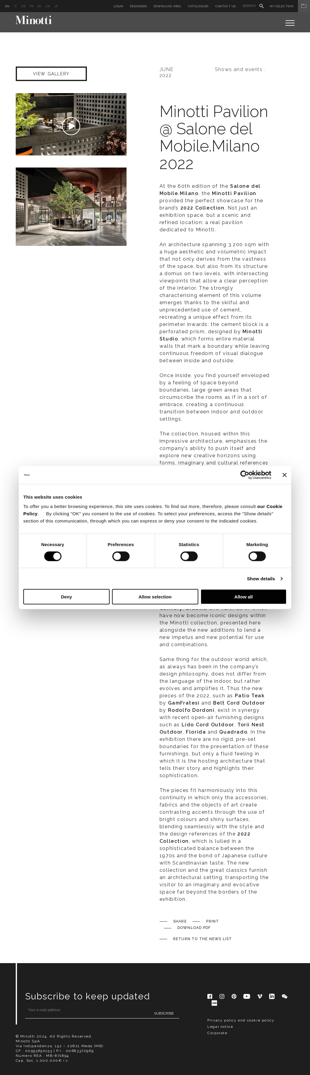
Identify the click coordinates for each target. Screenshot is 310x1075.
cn (47, 6)
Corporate (217, 1033)
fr (32, 6)
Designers (138, 6)
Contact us (225, 6)
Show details (261, 578)
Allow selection (154, 596)
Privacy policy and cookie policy (240, 1020)
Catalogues (198, 6)
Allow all (243, 596)
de (23, 6)
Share (180, 921)
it (15, 6)
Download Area (167, 6)
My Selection (290, 6)
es (39, 6)
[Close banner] (284, 475)
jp (56, 6)
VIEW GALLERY (51, 73)
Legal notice (220, 1027)
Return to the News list (202, 939)
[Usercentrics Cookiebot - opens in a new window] (244, 474)
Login (119, 6)
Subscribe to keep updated (87, 996)
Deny (66, 596)
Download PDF (194, 928)
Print (212, 921)
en (7, 6)
